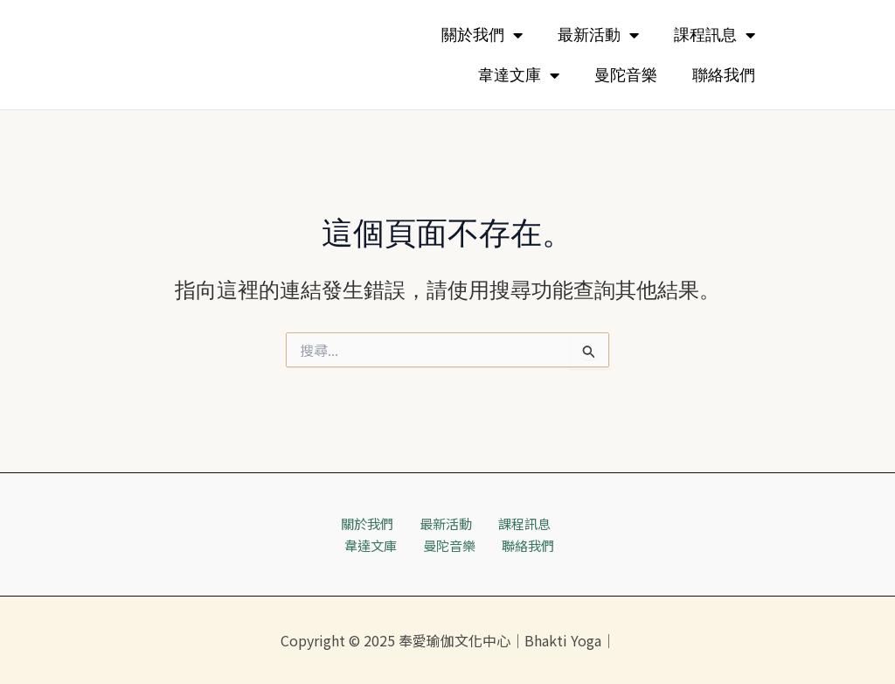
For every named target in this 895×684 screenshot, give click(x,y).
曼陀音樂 (625, 75)
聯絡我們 (723, 75)
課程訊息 (714, 35)
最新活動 (598, 35)
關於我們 (482, 35)
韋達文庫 (518, 75)
